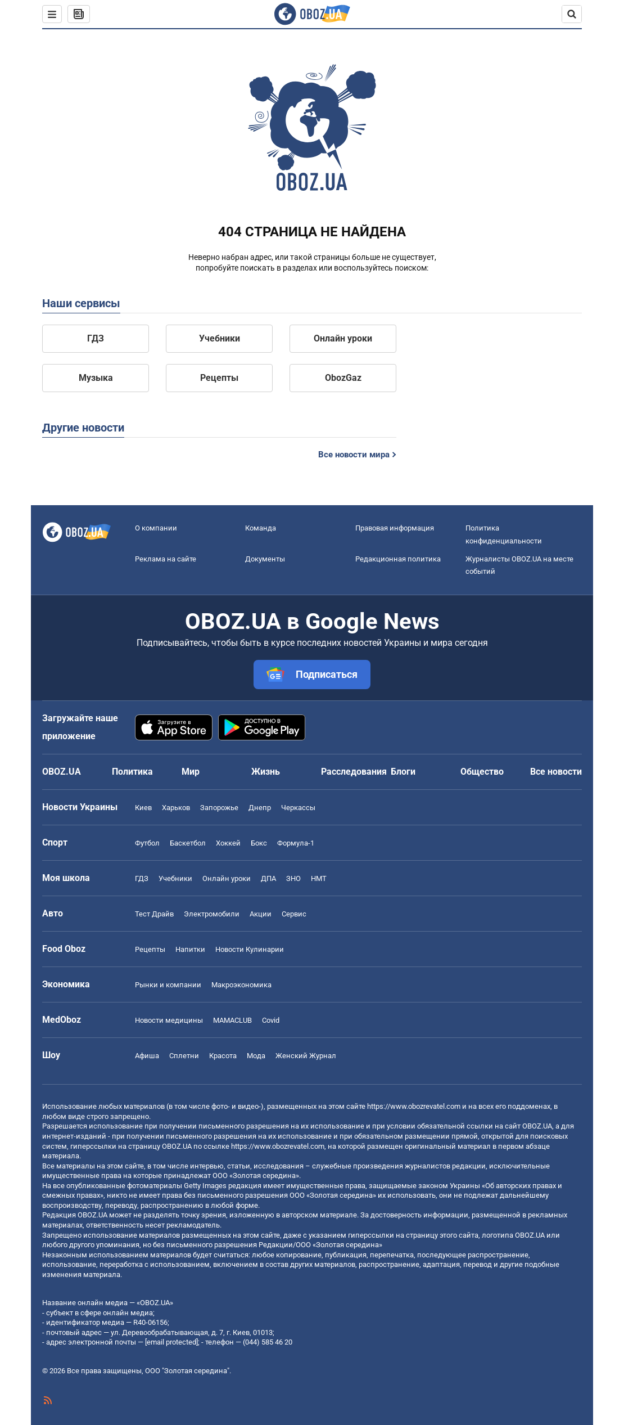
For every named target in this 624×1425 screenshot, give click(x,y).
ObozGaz (343, 377)
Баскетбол (188, 843)
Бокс (259, 843)
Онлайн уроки (343, 338)
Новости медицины (169, 1020)
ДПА (268, 878)
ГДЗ (95, 338)
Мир (191, 771)
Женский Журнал (305, 1055)
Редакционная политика (398, 559)
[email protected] (171, 1342)
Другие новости (83, 427)
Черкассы (298, 807)
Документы (265, 559)
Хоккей (228, 843)
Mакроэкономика (241, 985)
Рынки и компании (168, 985)
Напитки (190, 949)
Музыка (96, 377)
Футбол (147, 843)
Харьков (176, 807)
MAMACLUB (232, 1020)
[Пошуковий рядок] (571, 14)
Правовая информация (394, 528)
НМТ (319, 878)
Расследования (354, 771)
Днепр (259, 807)
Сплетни (184, 1055)
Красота (223, 1055)
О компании (156, 528)
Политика (132, 771)
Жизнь (265, 771)
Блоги (403, 771)
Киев (143, 807)
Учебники (219, 338)
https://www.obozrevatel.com (413, 1106)
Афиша (147, 1055)
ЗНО (293, 878)
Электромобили (211, 914)
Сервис (294, 914)
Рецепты (219, 377)
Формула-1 (295, 843)
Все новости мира (354, 454)
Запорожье (219, 807)
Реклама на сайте (165, 559)
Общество (482, 771)
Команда (260, 528)
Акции (261, 914)
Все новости (556, 771)
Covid (270, 1020)
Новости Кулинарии (249, 949)
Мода (256, 1055)
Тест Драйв (154, 914)
